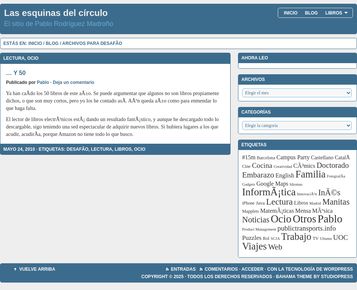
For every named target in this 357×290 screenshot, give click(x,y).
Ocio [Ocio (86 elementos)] (281, 219)
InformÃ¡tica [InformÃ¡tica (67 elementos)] (269, 192)
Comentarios (221, 269)
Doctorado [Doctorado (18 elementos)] (332, 165)
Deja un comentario (73, 82)
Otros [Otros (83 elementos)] (304, 219)
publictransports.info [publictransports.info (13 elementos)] (306, 228)
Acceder (252, 269)
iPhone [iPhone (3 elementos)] (248, 203)
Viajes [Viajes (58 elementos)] (254, 246)
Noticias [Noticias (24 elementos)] (255, 219)
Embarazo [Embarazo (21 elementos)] (258, 174)
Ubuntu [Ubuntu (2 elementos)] (326, 239)
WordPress (338, 269)
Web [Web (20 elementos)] (275, 246)
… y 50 (16, 73)
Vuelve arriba (37, 269)
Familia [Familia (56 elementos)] (311, 174)
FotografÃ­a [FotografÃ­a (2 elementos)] (336, 176)
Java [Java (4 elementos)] (260, 203)
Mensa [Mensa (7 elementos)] (303, 211)
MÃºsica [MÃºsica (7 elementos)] (322, 211)
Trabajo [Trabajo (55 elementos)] (296, 236)
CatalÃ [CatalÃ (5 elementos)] (343, 157)
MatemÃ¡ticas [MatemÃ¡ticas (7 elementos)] (277, 211)
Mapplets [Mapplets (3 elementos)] (250, 211)
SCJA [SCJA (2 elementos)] (275, 239)
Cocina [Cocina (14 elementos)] (262, 165)
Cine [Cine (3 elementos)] (246, 166)
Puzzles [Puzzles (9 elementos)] (251, 237)
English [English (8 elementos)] (285, 175)
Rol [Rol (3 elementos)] (266, 238)
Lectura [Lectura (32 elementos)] (279, 201)
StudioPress (337, 276)
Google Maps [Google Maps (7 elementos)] (272, 183)
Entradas (183, 269)
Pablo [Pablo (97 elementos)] (330, 219)
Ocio (33, 58)
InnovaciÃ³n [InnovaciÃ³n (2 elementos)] (307, 194)
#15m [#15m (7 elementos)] (248, 157)
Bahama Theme (294, 276)
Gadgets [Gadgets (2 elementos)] (248, 184)
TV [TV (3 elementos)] (316, 238)
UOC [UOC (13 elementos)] (340, 237)
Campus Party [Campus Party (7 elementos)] (292, 157)
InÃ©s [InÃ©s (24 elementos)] (329, 192)
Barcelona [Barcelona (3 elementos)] (266, 157)
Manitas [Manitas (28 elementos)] (336, 201)
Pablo (43, 82)
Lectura (14, 58)
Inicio (291, 13)
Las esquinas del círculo (56, 13)
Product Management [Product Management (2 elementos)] (259, 229)
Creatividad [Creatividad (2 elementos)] (283, 166)
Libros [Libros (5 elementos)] (301, 203)
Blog (311, 13)
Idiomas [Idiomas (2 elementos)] (296, 184)
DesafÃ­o (78, 149)
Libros (336, 13)
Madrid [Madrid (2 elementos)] (315, 203)
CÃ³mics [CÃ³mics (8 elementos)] (304, 165)
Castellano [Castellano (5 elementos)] (322, 157)
